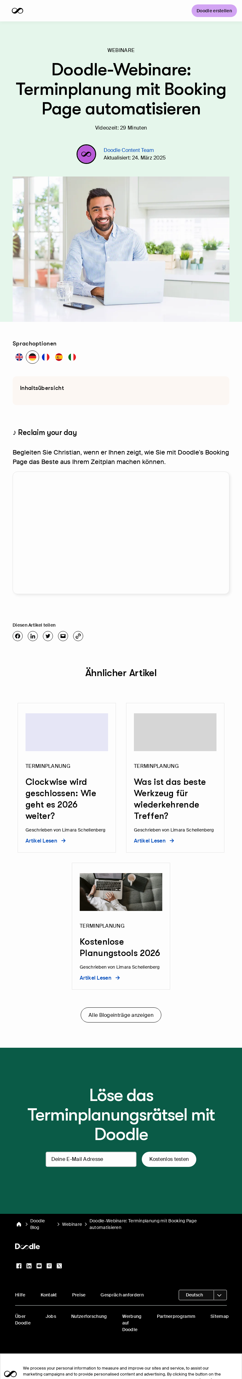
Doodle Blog (37, 1224)
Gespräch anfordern (122, 1295)
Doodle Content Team (129, 150)
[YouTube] (39, 1266)
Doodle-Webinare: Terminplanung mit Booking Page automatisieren (143, 1224)
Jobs (51, 1316)
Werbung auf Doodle (132, 1322)
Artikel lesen (46, 840)
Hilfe (20, 1295)
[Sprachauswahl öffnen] (203, 1295)
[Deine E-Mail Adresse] (91, 1159)
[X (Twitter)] (59, 1266)
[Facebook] (19, 1266)
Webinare (72, 1224)
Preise (79, 1295)
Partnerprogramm (176, 1316)
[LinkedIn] (29, 1266)
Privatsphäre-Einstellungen (94, 1356)
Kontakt (49, 1295)
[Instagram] (49, 1266)
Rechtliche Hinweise (152, 1356)
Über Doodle (23, 1319)
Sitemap (219, 1316)
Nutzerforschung (89, 1316)
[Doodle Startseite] (19, 1224)
